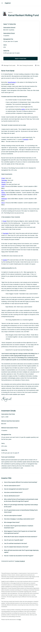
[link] (2, 3)
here (20, 619)
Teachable (4, 180)
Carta (2, 186)
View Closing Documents (25, 65)
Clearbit (3, 184)
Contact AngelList (20, 561)
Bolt (2, 190)
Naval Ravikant (12, 82)
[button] (20, 24)
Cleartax (3, 194)
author (23, 109)
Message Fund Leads (8, 65)
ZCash (3, 178)
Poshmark (25, 139)
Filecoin (3, 182)
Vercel (3, 202)
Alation (3, 192)
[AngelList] (8, 3)
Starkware (4, 198)
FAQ (37, 65)
